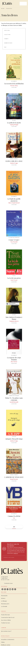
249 (14, 527)
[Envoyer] (24, 557)
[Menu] (23, 3)
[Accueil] (7, 3)
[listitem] (2, 589)
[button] (7, 30)
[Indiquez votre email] (12, 557)
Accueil (2, 8)
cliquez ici (16, 553)
